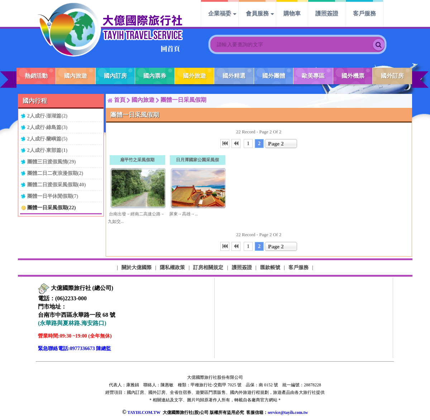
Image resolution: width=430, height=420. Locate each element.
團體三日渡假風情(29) (51, 161)
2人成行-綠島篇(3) (47, 127)
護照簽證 (326, 13)
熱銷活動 (36, 76)
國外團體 (273, 76)
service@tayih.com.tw (288, 412)
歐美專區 (313, 76)
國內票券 (154, 76)
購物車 (292, 13)
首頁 (119, 100)
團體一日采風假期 (183, 100)
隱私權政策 (172, 267)
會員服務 (257, 13)
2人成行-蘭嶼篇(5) (47, 139)
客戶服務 (364, 13)
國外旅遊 (194, 76)
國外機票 (352, 76)
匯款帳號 (270, 267)
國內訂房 (115, 76)
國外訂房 (392, 76)
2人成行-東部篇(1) (47, 150)
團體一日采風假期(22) (51, 207)
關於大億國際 (136, 267)
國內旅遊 (75, 76)
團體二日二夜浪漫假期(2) (55, 173)
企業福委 (219, 13)
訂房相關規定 (208, 267)
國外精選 (234, 76)
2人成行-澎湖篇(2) (47, 116)
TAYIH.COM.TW (143, 412)
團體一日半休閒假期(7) (52, 196)
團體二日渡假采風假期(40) (56, 184)
